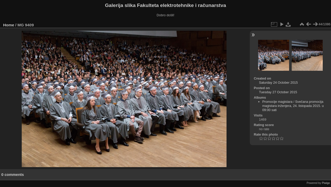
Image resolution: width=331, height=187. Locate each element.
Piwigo (326, 182)
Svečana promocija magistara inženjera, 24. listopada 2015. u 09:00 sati (293, 106)
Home (8, 25)
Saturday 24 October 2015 (278, 82)
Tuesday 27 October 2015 (278, 92)
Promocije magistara (277, 102)
